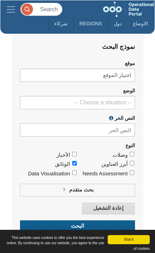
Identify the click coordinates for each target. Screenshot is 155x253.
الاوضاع (140, 23)
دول (118, 23)
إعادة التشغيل (108, 208)
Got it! (128, 239)
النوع (130, 145)
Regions (90, 23)
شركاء (61, 23)
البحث (77, 226)
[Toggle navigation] (10, 9)
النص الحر (122, 118)
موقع (130, 63)
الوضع (129, 90)
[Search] (41, 9)
